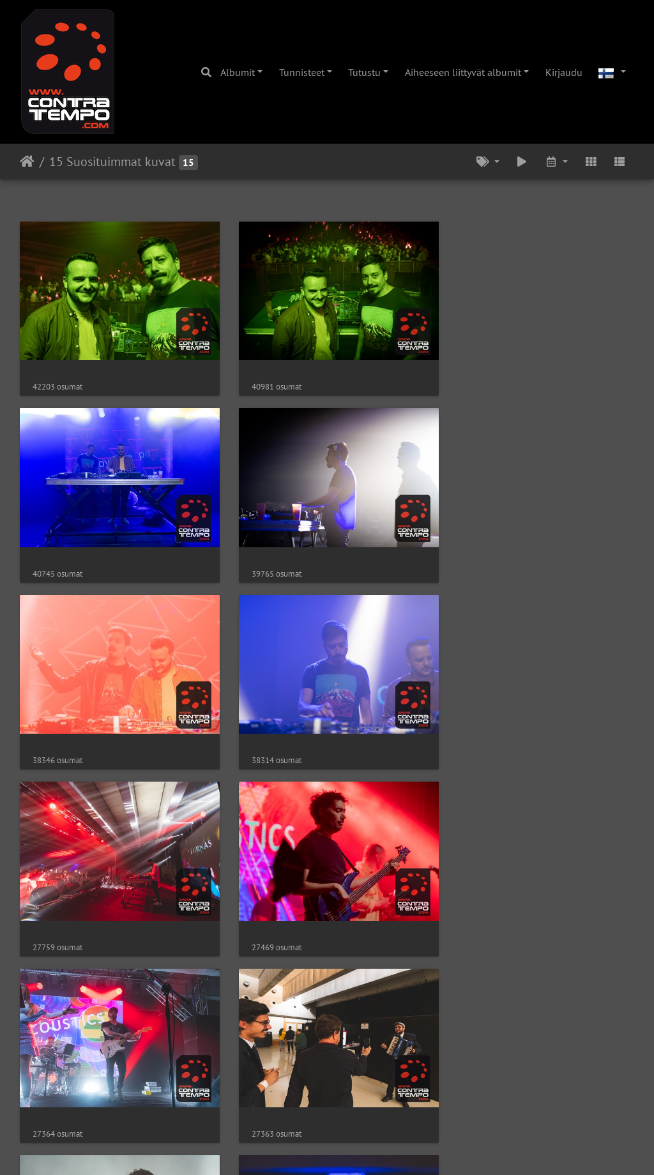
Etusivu (27, 161)
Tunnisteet (301, 72)
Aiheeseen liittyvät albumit (463, 72)
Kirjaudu (563, 72)
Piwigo (353, 1148)
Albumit (237, 72)
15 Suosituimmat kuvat (112, 161)
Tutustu (364, 72)
